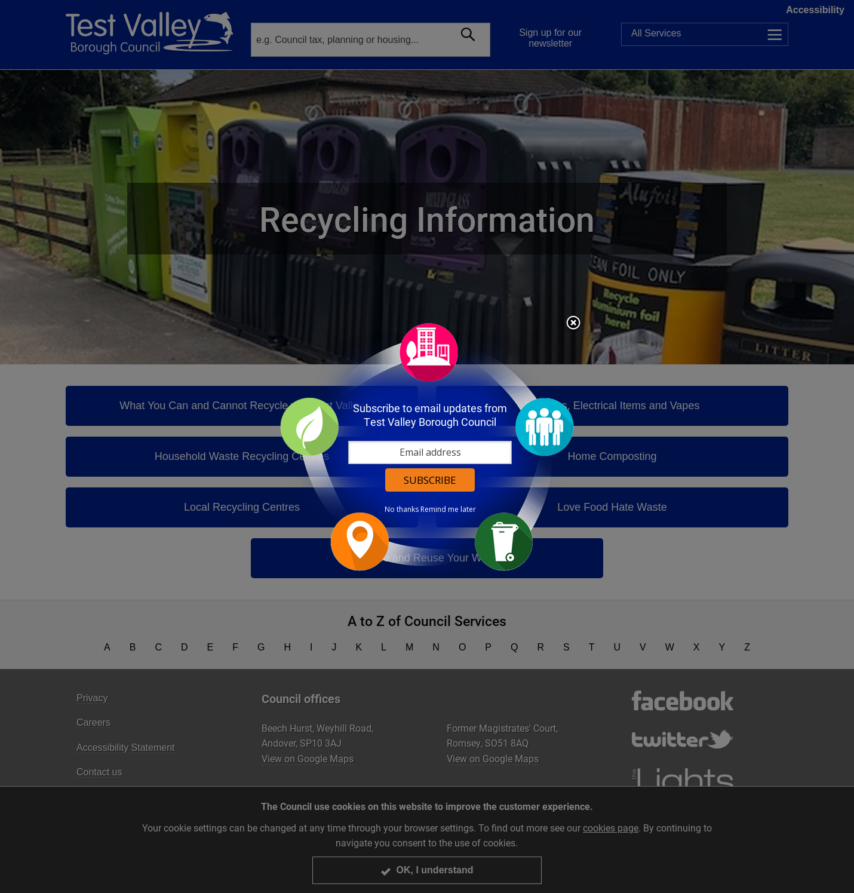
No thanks (402, 509)
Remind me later (448, 509)
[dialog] (427, 446)
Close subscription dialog (573, 324)
